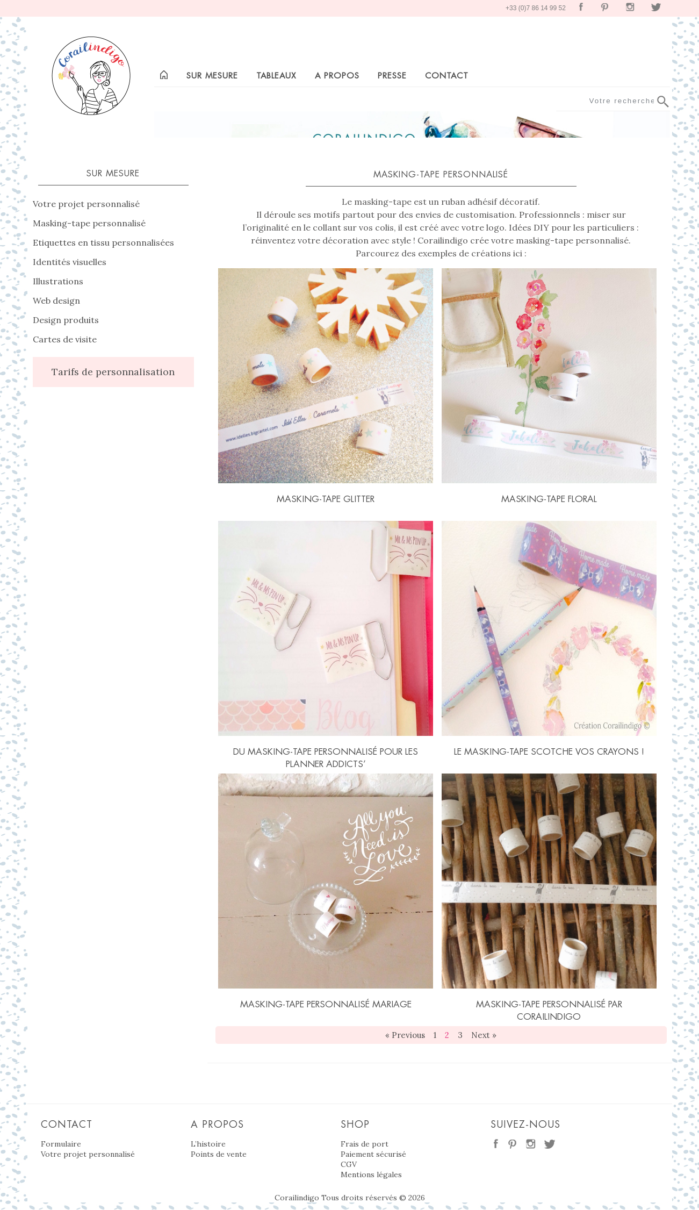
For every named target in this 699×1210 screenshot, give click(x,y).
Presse (392, 75)
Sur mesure (212, 75)
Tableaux (276, 75)
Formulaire (61, 1144)
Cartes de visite (65, 339)
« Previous (405, 1035)
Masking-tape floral (549, 499)
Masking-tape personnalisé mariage (326, 1004)
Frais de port (364, 1144)
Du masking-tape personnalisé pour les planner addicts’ (325, 758)
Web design (56, 300)
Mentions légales (371, 1174)
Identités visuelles (69, 261)
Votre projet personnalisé (86, 203)
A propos (337, 75)
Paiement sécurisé (373, 1154)
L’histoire (208, 1144)
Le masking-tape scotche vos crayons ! (549, 751)
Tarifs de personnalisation (113, 372)
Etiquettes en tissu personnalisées (103, 242)
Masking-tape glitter (325, 499)
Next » (483, 1035)
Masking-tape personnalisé (89, 223)
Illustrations (58, 281)
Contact (447, 75)
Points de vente (219, 1154)
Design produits (66, 319)
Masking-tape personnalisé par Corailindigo (549, 1010)
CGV (349, 1164)
